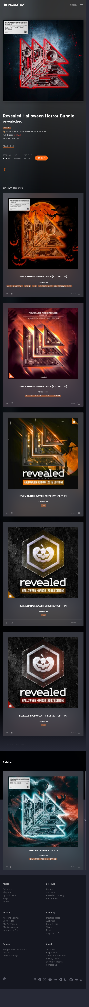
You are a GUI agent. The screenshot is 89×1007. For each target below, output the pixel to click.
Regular (7, 158)
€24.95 (77, 636)
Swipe (6, 916)
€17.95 (78, 885)
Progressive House (63, 291)
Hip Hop (31, 403)
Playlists (7, 910)
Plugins (6, 970)
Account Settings (11, 935)
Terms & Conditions (57, 973)
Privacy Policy (54, 976)
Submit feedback (55, 979)
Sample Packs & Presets (15, 967)
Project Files (53, 941)
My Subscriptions (11, 944)
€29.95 (78, 299)
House (28, 291)
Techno (77, 291)
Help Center (53, 970)
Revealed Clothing (56, 913)
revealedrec (12, 124)
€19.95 (78, 524)
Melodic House (46, 291)
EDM (44, 516)
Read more (8, 149)
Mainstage (36, 877)
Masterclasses (54, 935)
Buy (41, 160)
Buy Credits (8, 938)
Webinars (52, 938)
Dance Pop (18, 291)
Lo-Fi (35, 291)
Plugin (50, 947)
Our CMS (51, 967)
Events (50, 907)
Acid (10, 291)
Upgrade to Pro (10, 947)
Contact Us (52, 982)
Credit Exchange (11, 973)
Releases (7, 907)
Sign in (76, 5)
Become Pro (53, 916)
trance (58, 403)
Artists (6, 919)
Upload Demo (10, 913)
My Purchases (10, 941)
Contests (51, 910)
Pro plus (28, 158)
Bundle (7, 130)
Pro (15, 158)
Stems (50, 944)
